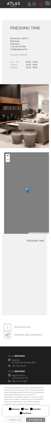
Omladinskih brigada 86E (24, 362)
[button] (26, 190)
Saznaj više (15, 420)
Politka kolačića (17, 404)
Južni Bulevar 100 (20, 378)
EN (46, 2)
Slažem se (35, 420)
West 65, (15, 360)
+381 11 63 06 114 (19, 366)
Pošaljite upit (17, 327)
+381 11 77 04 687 (19, 381)
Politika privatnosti (32, 404)
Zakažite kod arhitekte (23, 335)
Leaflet (31, 233)
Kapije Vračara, (18, 375)
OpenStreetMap (39, 233)
